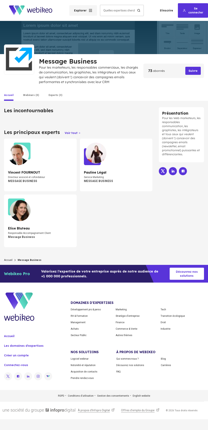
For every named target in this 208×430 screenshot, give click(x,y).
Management (78, 322)
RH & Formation (79, 316)
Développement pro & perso (86, 309)
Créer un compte (16, 355)
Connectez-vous (16, 365)
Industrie (165, 328)
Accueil (8, 260)
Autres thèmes (124, 335)
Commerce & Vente (126, 328)
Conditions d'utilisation (81, 395)
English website (141, 395)
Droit (163, 322)
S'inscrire (166, 10)
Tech (163, 309)
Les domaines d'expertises (24, 346)
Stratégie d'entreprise (128, 316)
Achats (75, 328)
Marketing (121, 309)
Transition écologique (173, 316)
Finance (120, 322)
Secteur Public (79, 335)
